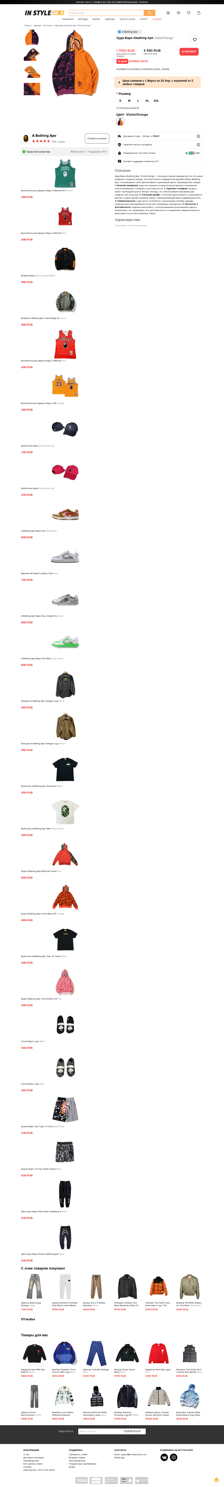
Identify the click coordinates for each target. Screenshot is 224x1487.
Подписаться (132, 1430)
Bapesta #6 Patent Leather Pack (39, 572)
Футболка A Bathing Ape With (42, 828)
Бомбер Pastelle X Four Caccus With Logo (64, 1369)
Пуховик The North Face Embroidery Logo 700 (157, 1303)
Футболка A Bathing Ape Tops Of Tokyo (44, 955)
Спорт (144, 19)
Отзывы (27, 1466)
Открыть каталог (97, 137)
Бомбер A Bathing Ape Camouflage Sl (43, 317)
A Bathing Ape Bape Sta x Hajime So (42, 615)
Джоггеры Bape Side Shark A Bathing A (44, 1210)
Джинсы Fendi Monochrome (31, 1412)
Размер (125, 93)
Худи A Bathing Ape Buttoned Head (41, 870)
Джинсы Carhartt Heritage (96, 1369)
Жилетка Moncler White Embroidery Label (95, 1412)
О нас (26, 1453)
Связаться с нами (78, 1453)
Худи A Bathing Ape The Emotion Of (41, 998)
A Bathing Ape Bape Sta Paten (42, 657)
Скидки (157, 19)
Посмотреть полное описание (130, 224)
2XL (156, 100)
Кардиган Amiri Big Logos (158, 1369)
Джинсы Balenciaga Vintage (31, 1303)
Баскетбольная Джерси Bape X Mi (42, 402)
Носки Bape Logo (33, 1040)
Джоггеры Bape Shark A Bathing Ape (42, 1253)
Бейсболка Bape (37, 445)
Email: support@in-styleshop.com (130, 1453)
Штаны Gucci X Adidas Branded (94, 1303)
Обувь (96, 19)
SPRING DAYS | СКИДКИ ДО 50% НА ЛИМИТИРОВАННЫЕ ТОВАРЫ (112, 2)
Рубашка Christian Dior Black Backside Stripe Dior (127, 1303)
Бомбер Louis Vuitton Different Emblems (63, 1413)
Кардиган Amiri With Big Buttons (32, 1369)
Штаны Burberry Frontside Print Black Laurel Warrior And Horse (65, 1303)
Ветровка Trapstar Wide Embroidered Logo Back (188, 1413)
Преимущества (31, 1459)
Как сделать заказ (32, 1463)
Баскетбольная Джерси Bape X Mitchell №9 (47, 189)
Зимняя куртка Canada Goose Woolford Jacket (157, 1413)
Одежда (110, 19)
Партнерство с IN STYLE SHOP (39, 1469)
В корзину (189, 51)
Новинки (67, 19)
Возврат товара (77, 1456)
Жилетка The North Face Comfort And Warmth (189, 1369)
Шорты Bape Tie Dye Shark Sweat (41, 1168)
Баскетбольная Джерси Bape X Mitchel (43, 360)
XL (147, 100)
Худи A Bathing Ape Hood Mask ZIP (42, 913)
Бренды (83, 19)
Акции (72, 1466)
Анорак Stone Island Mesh (124, 1369)
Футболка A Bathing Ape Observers (42, 785)
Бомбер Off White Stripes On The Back (189, 1303)
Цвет (132, 113)
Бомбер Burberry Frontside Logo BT (126, 1412)
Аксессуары (127, 19)
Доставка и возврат (33, 1456)
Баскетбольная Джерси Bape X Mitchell (43, 232)
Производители (77, 1459)
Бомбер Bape (38, 275)
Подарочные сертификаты (82, 1463)
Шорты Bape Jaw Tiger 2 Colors (42, 1125)
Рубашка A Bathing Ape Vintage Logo (43, 700)
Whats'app (119, 1456)
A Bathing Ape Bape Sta (39, 530)
